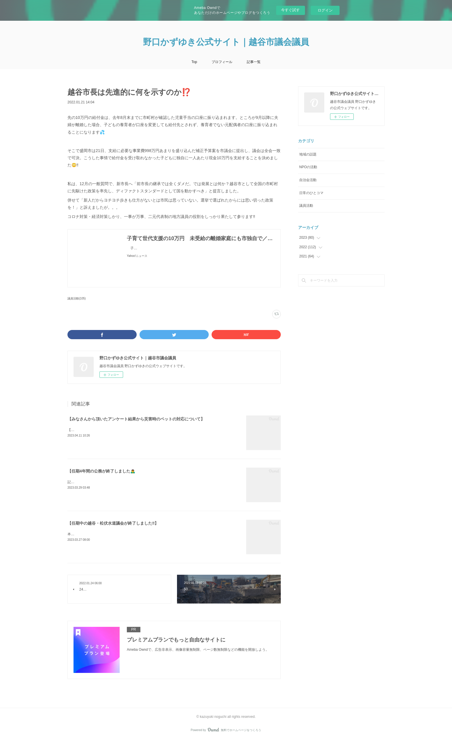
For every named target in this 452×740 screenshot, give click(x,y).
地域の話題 (308, 154)
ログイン (325, 10)
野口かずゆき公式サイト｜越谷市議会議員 (226, 42)
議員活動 (306, 206)
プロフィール (222, 62)
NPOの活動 (308, 167)
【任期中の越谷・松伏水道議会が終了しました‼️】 (113, 523)
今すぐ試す (290, 10)
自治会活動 (308, 180)
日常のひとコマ (311, 193)
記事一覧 (254, 62)
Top (194, 62)
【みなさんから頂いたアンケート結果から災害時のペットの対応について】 (136, 419)
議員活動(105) (76, 298)
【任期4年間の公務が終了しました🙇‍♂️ (101, 471)
